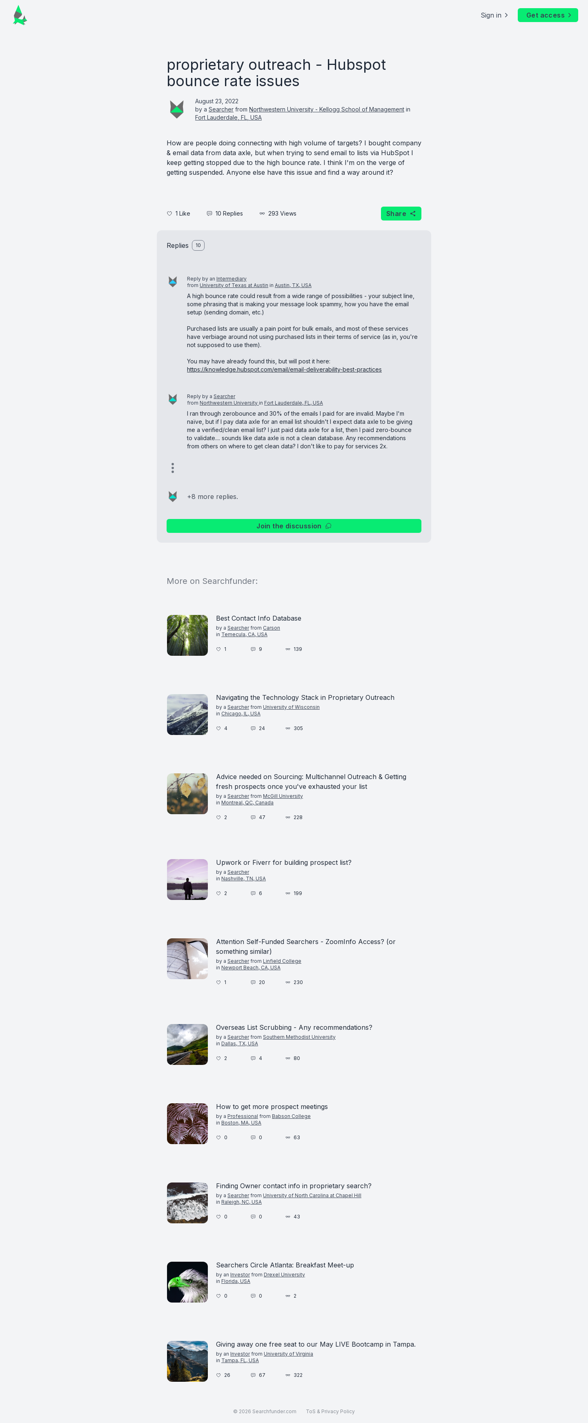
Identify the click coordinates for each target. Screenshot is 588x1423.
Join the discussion (294, 526)
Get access (549, 15)
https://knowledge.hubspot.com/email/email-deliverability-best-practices (284, 369)
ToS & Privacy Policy (330, 1411)
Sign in (495, 15)
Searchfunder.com (274, 1411)
